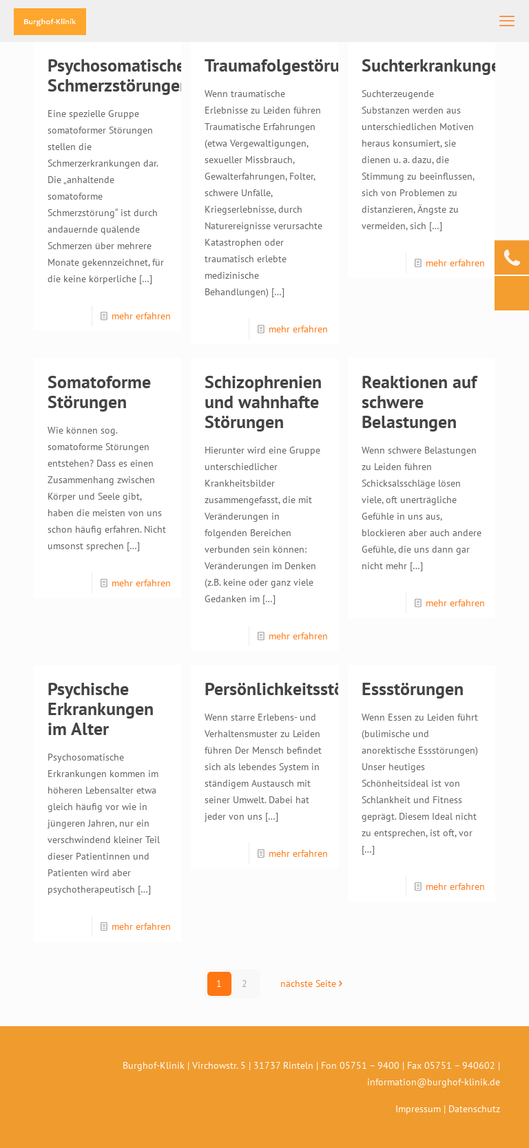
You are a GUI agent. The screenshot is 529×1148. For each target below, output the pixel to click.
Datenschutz (474, 1109)
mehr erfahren (141, 316)
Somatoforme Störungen (99, 391)
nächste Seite (313, 983)
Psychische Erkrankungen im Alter (101, 708)
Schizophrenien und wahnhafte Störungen (263, 401)
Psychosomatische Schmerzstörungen (118, 75)
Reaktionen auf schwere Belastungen (419, 401)
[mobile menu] (507, 20)
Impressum (418, 1109)
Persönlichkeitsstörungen (301, 688)
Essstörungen (413, 688)
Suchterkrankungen (436, 65)
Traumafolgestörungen (291, 65)
